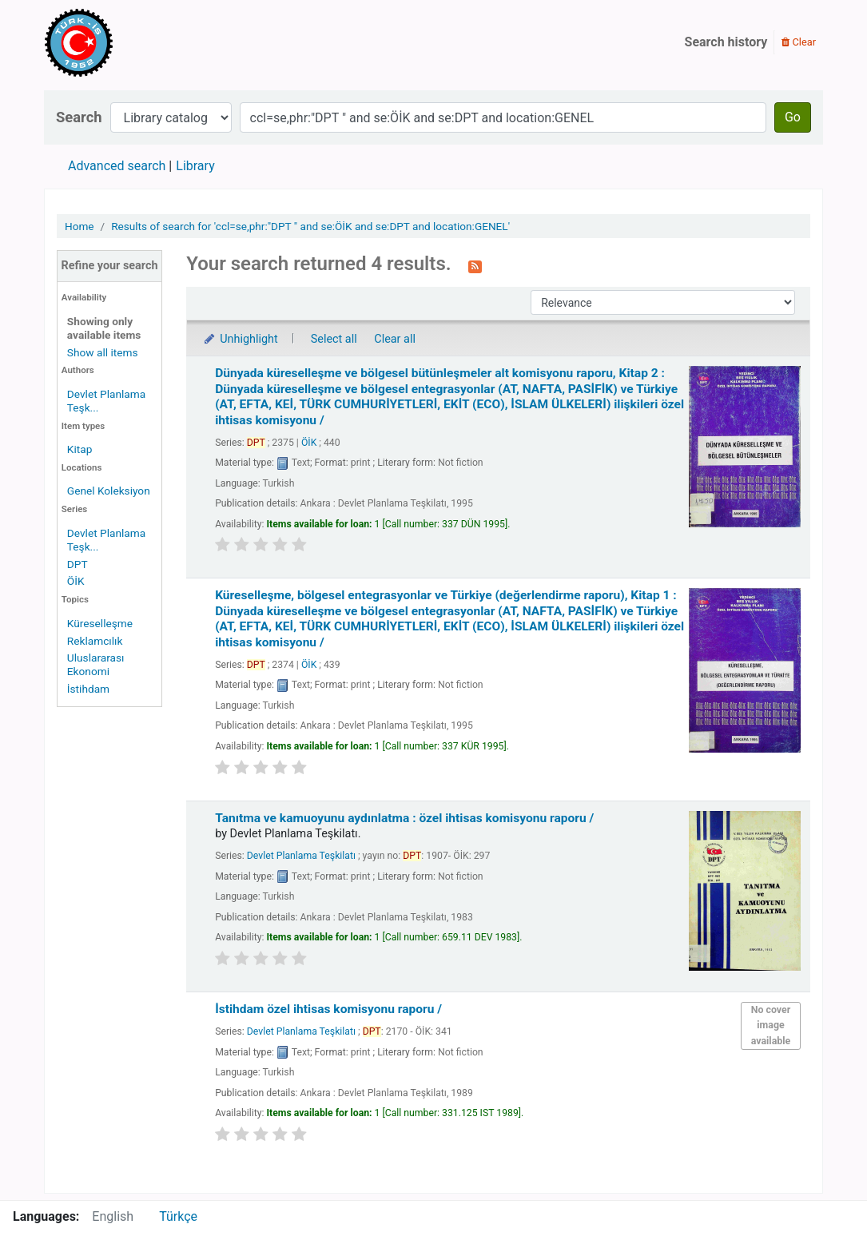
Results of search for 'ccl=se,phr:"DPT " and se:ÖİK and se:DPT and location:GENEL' (310, 226)
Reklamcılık (95, 640)
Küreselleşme (100, 623)
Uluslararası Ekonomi (96, 664)
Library (195, 165)
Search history (726, 42)
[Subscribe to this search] (475, 265)
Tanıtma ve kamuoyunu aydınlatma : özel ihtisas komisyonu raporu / (404, 818)
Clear (798, 42)
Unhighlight (240, 339)
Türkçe (178, 1216)
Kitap (80, 449)
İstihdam (88, 688)
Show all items (102, 352)
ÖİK (76, 580)
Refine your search (110, 265)
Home (79, 226)
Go (793, 117)
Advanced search (116, 165)
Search (79, 117)
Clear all (395, 339)
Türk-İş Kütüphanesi (125, 42)
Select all (334, 339)
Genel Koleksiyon (108, 490)
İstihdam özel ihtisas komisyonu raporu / (328, 1009)
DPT (77, 564)
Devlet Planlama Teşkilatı (301, 855)
